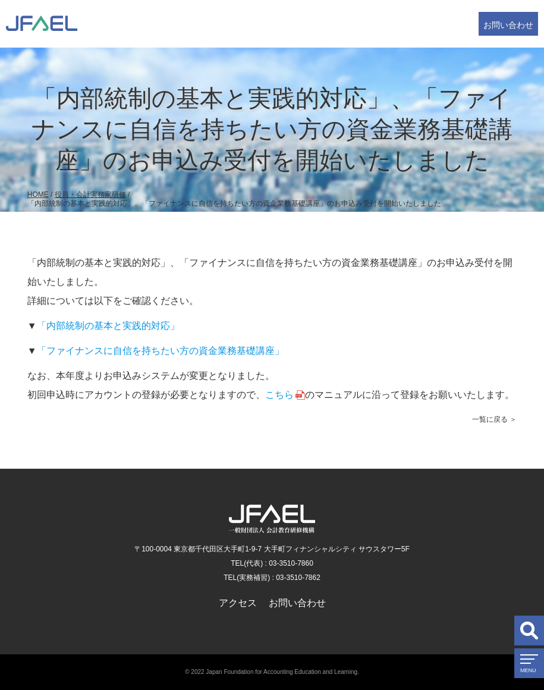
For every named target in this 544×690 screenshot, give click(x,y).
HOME (38, 194)
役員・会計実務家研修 (90, 194)
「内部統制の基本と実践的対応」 (108, 326)
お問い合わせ (508, 25)
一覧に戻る (490, 419)
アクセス (238, 603)
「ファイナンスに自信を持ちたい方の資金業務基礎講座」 (160, 351)
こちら (279, 395)
